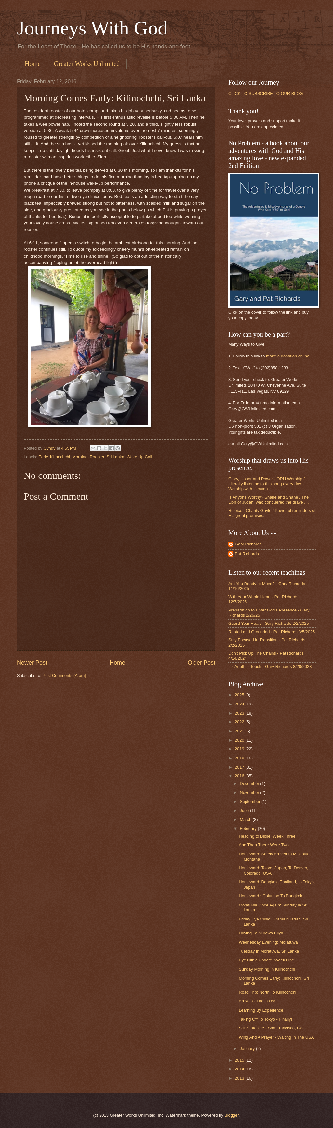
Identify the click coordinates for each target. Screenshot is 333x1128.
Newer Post (32, 662)
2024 (240, 704)
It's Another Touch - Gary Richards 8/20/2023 (270, 666)
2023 (240, 713)
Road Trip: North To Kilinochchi (267, 992)
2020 (240, 740)
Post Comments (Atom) (64, 675)
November (250, 792)
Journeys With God (92, 28)
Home (33, 63)
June (245, 810)
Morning (79, 456)
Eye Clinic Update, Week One (266, 960)
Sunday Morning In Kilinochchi (267, 969)
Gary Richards (248, 544)
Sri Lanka (115, 456)
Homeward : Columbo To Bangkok (270, 895)
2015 (240, 1060)
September (250, 801)
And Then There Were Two (264, 844)
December (250, 783)
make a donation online (287, 356)
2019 (240, 748)
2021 (240, 731)
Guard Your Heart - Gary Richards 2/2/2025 (268, 623)
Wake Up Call (139, 456)
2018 (240, 758)
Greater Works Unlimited (87, 63)
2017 (240, 767)
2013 (240, 1078)
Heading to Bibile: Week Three (267, 836)
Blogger (231, 1115)
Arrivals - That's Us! (257, 1001)
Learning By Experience (261, 1010)
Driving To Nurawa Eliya (261, 933)
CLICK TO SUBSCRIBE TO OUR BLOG (265, 93)
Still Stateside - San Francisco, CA (271, 1028)
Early (42, 456)
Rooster (97, 456)
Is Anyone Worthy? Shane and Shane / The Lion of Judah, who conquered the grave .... (268, 499)
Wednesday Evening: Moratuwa (268, 942)
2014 (240, 1069)
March (246, 819)
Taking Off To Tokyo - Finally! (265, 1019)
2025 (240, 694)
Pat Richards (247, 553)
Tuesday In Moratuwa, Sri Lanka (269, 951)
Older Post (201, 662)
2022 (240, 721)
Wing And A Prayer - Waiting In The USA (276, 1037)
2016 (240, 775)
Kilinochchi (60, 456)
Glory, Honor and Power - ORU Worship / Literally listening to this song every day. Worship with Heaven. (266, 484)
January (248, 1048)
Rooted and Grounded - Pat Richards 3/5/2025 (271, 631)
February (249, 828)
